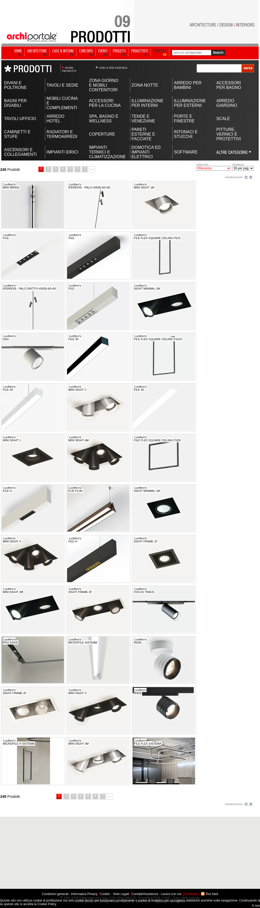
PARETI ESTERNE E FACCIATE (143, 134)
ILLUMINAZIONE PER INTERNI (148, 103)
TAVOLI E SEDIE (62, 85)
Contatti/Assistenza (145, 894)
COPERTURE (102, 134)
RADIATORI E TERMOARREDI (62, 134)
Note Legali (121, 894)
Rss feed (212, 894)
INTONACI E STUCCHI (186, 134)
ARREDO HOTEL (55, 118)
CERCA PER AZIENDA (113, 67)
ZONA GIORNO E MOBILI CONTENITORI (103, 85)
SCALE (223, 118)
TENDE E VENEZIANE (143, 118)
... (92, 168)
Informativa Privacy (84, 894)
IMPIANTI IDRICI (62, 152)
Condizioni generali (55, 894)
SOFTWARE (185, 152)
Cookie (105, 894)
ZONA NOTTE (145, 85)
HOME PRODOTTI (69, 69)
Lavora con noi (171, 894)
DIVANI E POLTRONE (15, 85)
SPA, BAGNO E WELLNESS (103, 118)
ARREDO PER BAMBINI (188, 85)
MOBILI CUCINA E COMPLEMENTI (62, 103)
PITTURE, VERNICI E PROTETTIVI (228, 134)
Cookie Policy (46, 904)
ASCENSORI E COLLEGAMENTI (20, 152)
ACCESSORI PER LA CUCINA (105, 103)
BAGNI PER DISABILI (15, 103)
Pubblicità (190, 894)
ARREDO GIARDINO (226, 103)
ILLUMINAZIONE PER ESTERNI (190, 103)
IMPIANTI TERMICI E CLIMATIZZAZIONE (105, 152)
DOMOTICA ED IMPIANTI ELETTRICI (146, 152)
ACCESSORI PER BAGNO (228, 85)
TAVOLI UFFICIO (20, 118)
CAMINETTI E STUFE (17, 134)
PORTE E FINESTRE (184, 118)
